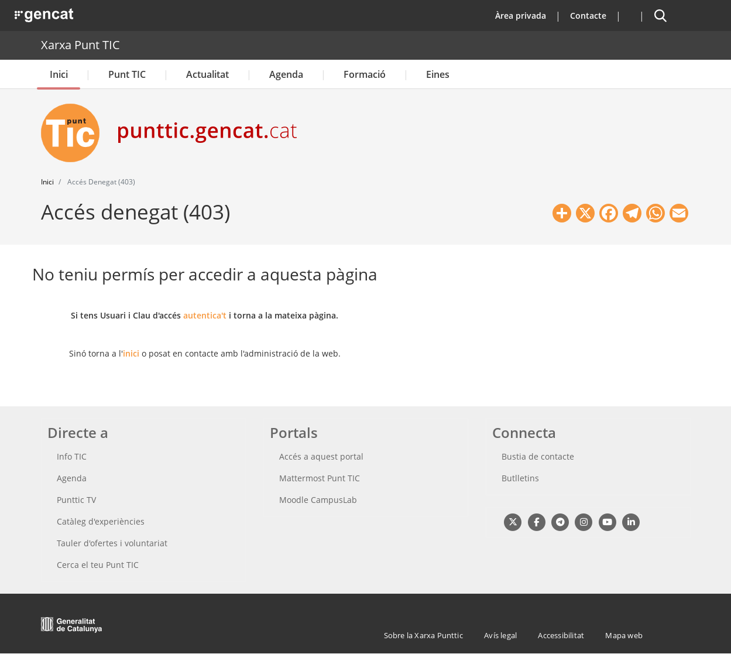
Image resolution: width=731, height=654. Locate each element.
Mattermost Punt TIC (319, 478)
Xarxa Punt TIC (80, 45)
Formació (365, 74)
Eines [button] (437, 74)
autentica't (204, 315)
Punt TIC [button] (127, 74)
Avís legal (500, 635)
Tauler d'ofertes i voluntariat (112, 543)
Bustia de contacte (538, 456)
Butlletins (520, 478)
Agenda (286, 74)
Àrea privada (520, 15)
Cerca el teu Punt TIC (98, 564)
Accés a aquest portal (321, 456)
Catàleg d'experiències (101, 521)
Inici (59, 74)
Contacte (588, 15)
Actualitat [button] (207, 74)
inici (131, 353)
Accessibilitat (561, 635)
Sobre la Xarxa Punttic (423, 635)
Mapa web (624, 635)
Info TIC (72, 456)
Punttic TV (76, 499)
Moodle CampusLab (318, 499)
